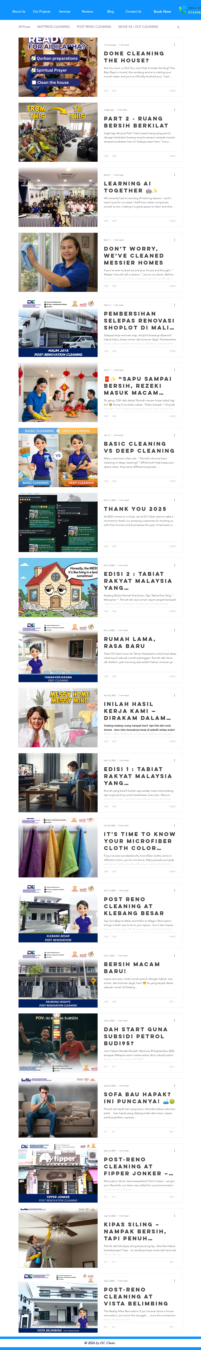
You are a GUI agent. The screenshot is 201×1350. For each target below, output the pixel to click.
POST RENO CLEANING (94, 27)
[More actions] (176, 45)
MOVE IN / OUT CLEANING (138, 27)
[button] (178, 27)
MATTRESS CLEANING (53, 27)
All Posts (24, 27)
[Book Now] (162, 11)
